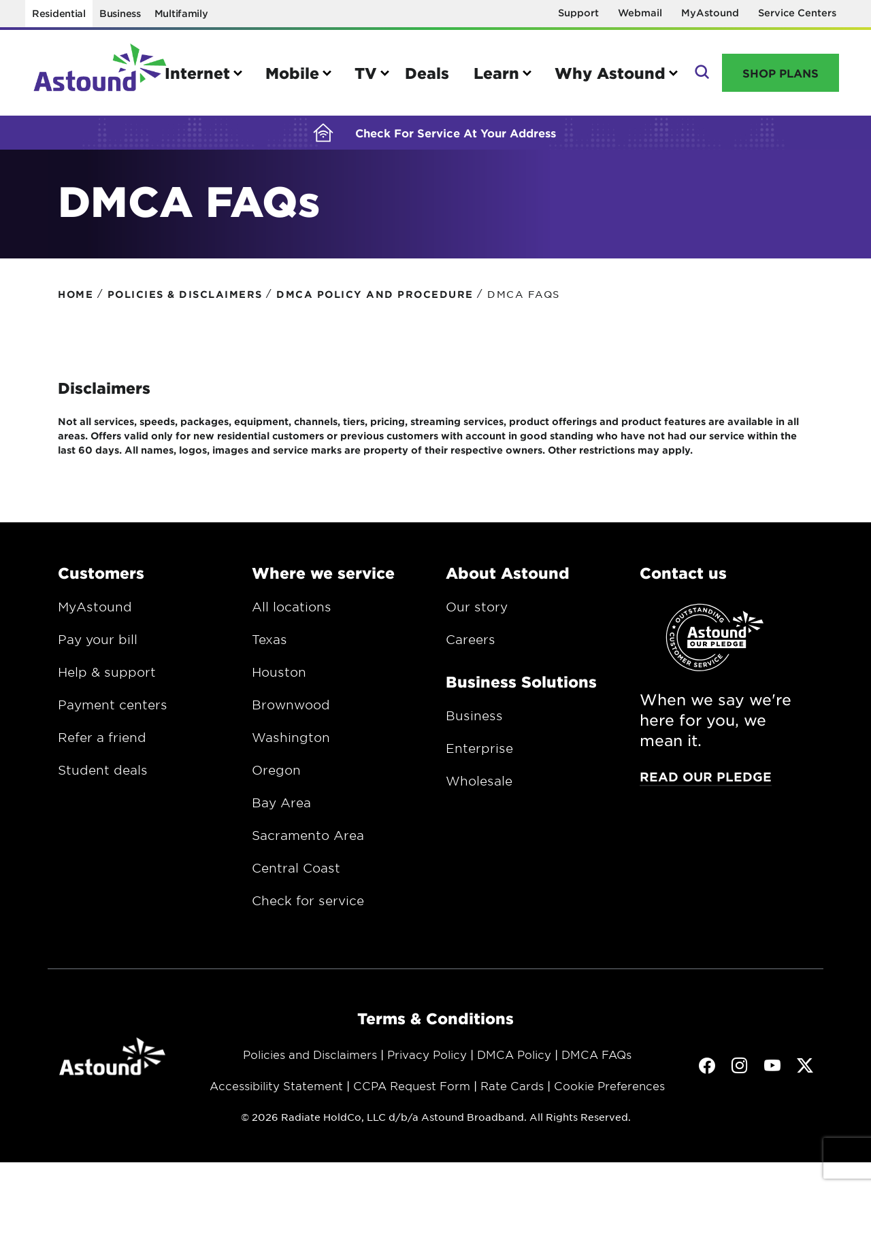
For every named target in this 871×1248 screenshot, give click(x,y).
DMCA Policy (514, 1062)
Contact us (683, 581)
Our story (477, 614)
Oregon (276, 778)
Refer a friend (102, 745)
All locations (291, 614)
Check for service (308, 908)
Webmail (640, 12)
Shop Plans (780, 73)
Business (120, 13)
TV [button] (366, 73)
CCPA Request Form (411, 1093)
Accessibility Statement (276, 1093)
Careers (470, 647)
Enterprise (479, 756)
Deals (427, 73)
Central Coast (296, 875)
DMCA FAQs (596, 1062)
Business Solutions (521, 689)
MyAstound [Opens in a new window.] (95, 614)
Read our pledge (706, 784)
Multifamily (181, 13)
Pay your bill (97, 647)
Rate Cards (512, 1093)
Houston (279, 680)
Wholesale (479, 788)
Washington (291, 745)
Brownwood (291, 712)
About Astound (508, 581)
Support (578, 12)
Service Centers (797, 12)
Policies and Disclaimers (310, 1062)
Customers (101, 581)
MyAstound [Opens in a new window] (710, 12)
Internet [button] (197, 73)
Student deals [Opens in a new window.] (103, 778)
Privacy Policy (427, 1062)
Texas (269, 647)
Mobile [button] (292, 73)
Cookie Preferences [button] (609, 1093)
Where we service (323, 581)
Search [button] (700, 73)
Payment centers (112, 712)
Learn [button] (496, 73)
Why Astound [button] (610, 73)
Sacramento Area (308, 843)
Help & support (107, 680)
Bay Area (281, 810)
